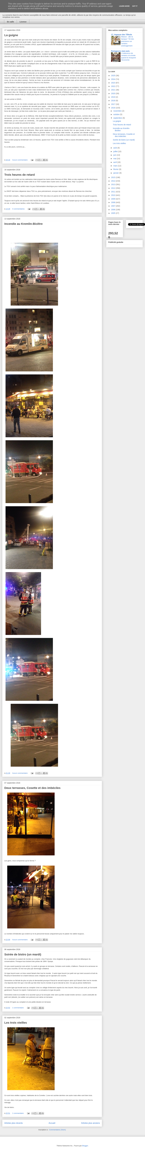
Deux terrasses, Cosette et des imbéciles (32, 788)
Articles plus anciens (90, 1123)
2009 (113, 199)
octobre (116, 114)
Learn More (124, 6)
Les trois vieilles (15, 1022)
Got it (135, 6)
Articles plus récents (13, 1123)
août (115, 148)
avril (115, 162)
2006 (113, 210)
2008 (113, 202)
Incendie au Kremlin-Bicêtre (23, 223)
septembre (117, 118)
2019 (113, 97)
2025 (113, 75)
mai (115, 158)
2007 (113, 206)
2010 (113, 195)
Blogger (85, 1146)
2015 (113, 177)
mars (115, 166)
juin (115, 155)
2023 (113, 83)
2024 (113, 79)
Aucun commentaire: (20, 160)
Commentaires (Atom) (57, 1130)
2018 (113, 100)
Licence (23, 22)
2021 (113, 90)
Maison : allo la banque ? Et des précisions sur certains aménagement (127, 41)
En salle (10, 22)
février (116, 169)
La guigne (11, 35)
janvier (116, 173)
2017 (113, 104)
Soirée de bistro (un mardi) (22, 954)
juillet (115, 151)
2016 (113, 108)
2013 (113, 184)
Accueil (52, 1123)
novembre (117, 111)
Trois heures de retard (19, 174)
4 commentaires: (18, 209)
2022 (113, 86)
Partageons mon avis (120, 51)
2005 (113, 213)
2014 (113, 181)
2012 (113, 188)
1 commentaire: (18, 1008)
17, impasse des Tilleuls (121, 35)
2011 (113, 192)
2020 (113, 93)
